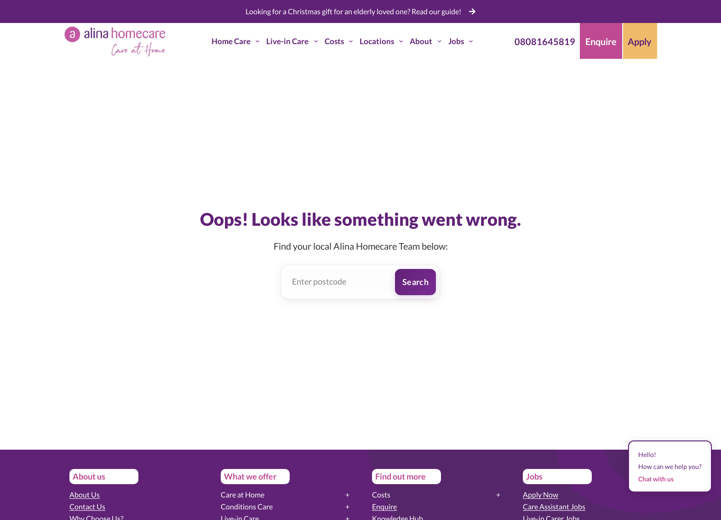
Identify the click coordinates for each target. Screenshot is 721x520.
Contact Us (87, 506)
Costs (340, 41)
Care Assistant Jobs (554, 506)
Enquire (384, 506)
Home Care (237, 41)
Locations (383, 41)
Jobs (462, 41)
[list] (361, 11)
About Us (84, 494)
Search (415, 282)
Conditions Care (247, 506)
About (427, 41)
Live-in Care (293, 41)
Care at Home (242, 494)
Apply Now (540, 494)
